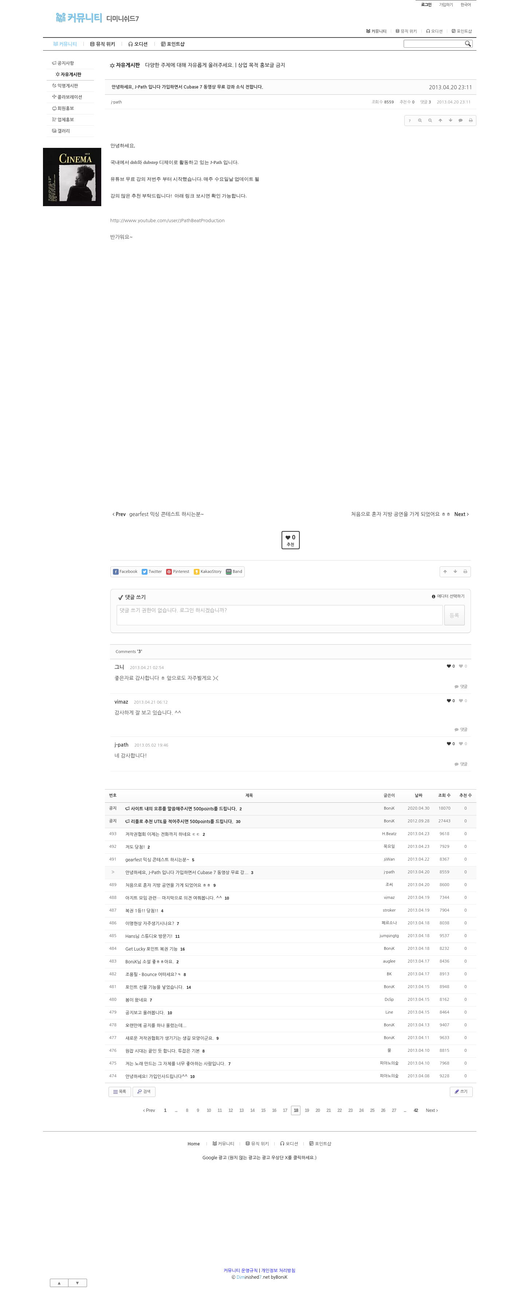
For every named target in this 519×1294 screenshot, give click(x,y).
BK (389, 974)
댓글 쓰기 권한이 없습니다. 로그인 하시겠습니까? (173, 610)
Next (432, 1110)
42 (416, 1110)
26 (383, 1110)
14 (188, 987)
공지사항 (63, 63)
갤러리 (61, 131)
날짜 (418, 796)
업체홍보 (63, 119)
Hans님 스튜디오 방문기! (149, 936)
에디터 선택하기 (448, 596)
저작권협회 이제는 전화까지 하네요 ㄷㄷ (163, 834)
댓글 (460, 687)
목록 (119, 1091)
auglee (389, 961)
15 (263, 1110)
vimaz (121, 701)
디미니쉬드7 (122, 19)
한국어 (465, 5)
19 (307, 1110)
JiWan (389, 859)
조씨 (389, 885)
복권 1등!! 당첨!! (142, 911)
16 (182, 949)
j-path (116, 102)
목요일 (389, 847)
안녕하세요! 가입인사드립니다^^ (157, 1076)
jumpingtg (389, 936)
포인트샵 (462, 31)
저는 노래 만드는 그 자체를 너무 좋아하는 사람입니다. (176, 1064)
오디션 (434, 31)
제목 (249, 796)
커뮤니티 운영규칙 (241, 1271)
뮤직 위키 (406, 31)
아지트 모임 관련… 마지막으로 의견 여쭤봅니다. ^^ (174, 898)
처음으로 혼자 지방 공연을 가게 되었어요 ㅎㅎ (168, 885)
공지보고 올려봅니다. (145, 1013)
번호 (113, 796)
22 (339, 1110)
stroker (389, 910)
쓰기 (460, 1091)
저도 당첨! (135, 847)
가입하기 (446, 5)
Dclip (389, 1000)
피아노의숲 (389, 1063)
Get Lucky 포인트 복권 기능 (152, 949)
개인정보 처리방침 (278, 1271)
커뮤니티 (79, 17)
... (176, 1110)
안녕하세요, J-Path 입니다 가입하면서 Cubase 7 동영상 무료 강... (187, 872)
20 (318, 1110)
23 (350, 1110)
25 (372, 1110)
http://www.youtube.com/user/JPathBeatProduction (167, 220)
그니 (119, 667)
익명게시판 (65, 85)
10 (227, 898)
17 (285, 1110)
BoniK (389, 808)
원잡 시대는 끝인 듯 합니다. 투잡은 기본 (163, 1051)
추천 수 (465, 796)
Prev (149, 1110)
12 (230, 1110)
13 (241, 1110)
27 (394, 1110)
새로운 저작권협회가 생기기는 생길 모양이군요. (170, 1038)
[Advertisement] (72, 315)
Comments (129, 652)
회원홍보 (63, 108)
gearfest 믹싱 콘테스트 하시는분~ (157, 860)
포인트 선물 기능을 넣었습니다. (155, 987)
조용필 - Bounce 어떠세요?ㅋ (153, 974)
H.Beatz (389, 834)
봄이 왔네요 (136, 1000)
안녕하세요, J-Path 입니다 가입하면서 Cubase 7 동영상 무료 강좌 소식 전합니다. (187, 87)
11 (177, 936)
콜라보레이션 (67, 97)
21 (329, 1110)
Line (389, 1012)
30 (238, 821)
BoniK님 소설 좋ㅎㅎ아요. (150, 962)
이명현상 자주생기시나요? (150, 923)
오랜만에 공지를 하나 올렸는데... (155, 1025)
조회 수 (444, 796)
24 (361, 1110)
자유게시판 (68, 74)
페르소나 (389, 923)
